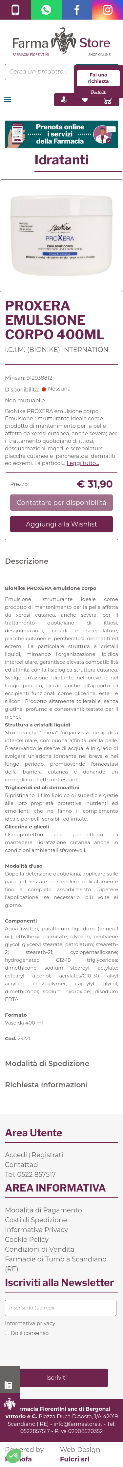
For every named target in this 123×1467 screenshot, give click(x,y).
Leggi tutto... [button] (83, 463)
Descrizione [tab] (27, 561)
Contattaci (22, 1165)
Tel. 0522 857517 (30, 1174)
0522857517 (35, 1431)
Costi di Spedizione (36, 1220)
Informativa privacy (30, 1323)
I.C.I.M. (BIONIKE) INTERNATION (57, 350)
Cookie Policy (27, 1239)
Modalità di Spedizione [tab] (47, 1063)
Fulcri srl (75, 1459)
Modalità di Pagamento (43, 1210)
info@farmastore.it (77, 1424)
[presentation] (55, 1352)
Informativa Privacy (36, 1230)
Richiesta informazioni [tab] (46, 1084)
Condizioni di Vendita (39, 1249)
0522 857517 (10, 1385)
